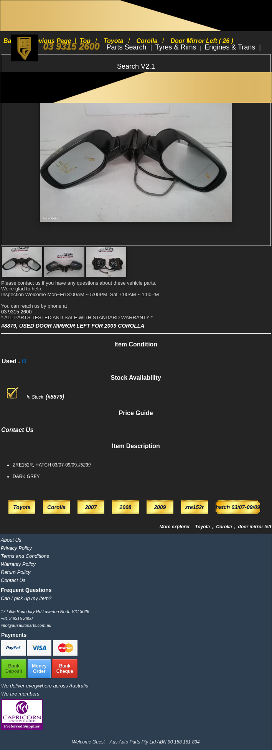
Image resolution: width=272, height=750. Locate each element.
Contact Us (13, 580)
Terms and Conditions (25, 556)
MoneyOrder (39, 668)
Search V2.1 (136, 66)
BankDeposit (13, 668)
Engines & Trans (230, 47)
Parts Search (127, 47)
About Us (11, 540)
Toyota (203, 526)
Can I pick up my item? (26, 598)
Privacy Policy (16, 548)
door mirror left (255, 526)
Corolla (224, 526)
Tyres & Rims (176, 47)
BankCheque (64, 668)
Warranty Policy (18, 564)
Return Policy (15, 572)
